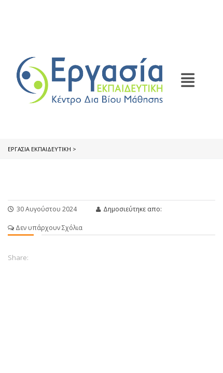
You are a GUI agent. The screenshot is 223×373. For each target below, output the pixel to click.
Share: (18, 257)
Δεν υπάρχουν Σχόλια (45, 227)
